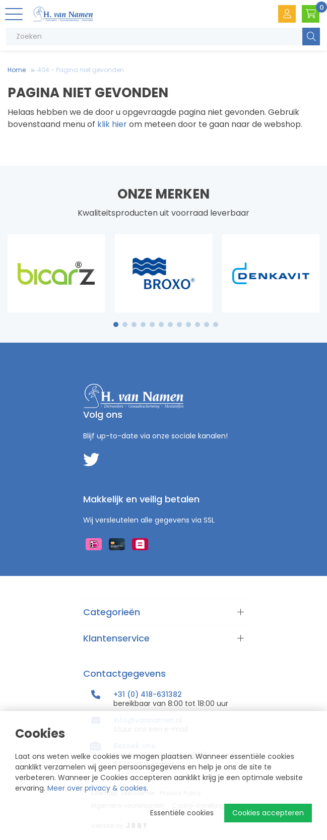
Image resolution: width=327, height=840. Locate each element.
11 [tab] (206, 324)
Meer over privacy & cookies (97, 788)
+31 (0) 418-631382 (147, 694)
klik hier (112, 124)
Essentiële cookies (182, 813)
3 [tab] (134, 324)
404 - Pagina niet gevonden (80, 70)
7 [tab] (170, 324)
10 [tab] (197, 324)
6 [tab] (161, 324)
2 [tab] (124, 324)
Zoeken (311, 36)
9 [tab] (188, 324)
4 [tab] (143, 324)
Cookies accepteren (268, 813)
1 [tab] (115, 324)
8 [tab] (179, 324)
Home (17, 70)
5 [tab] (152, 324)
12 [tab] (215, 324)
